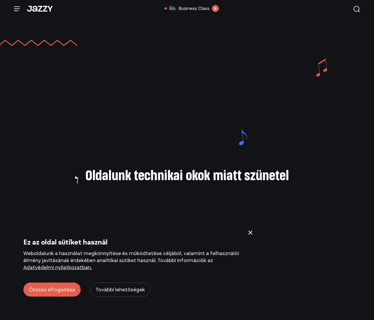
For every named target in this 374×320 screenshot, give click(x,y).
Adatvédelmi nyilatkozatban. (57, 267)
